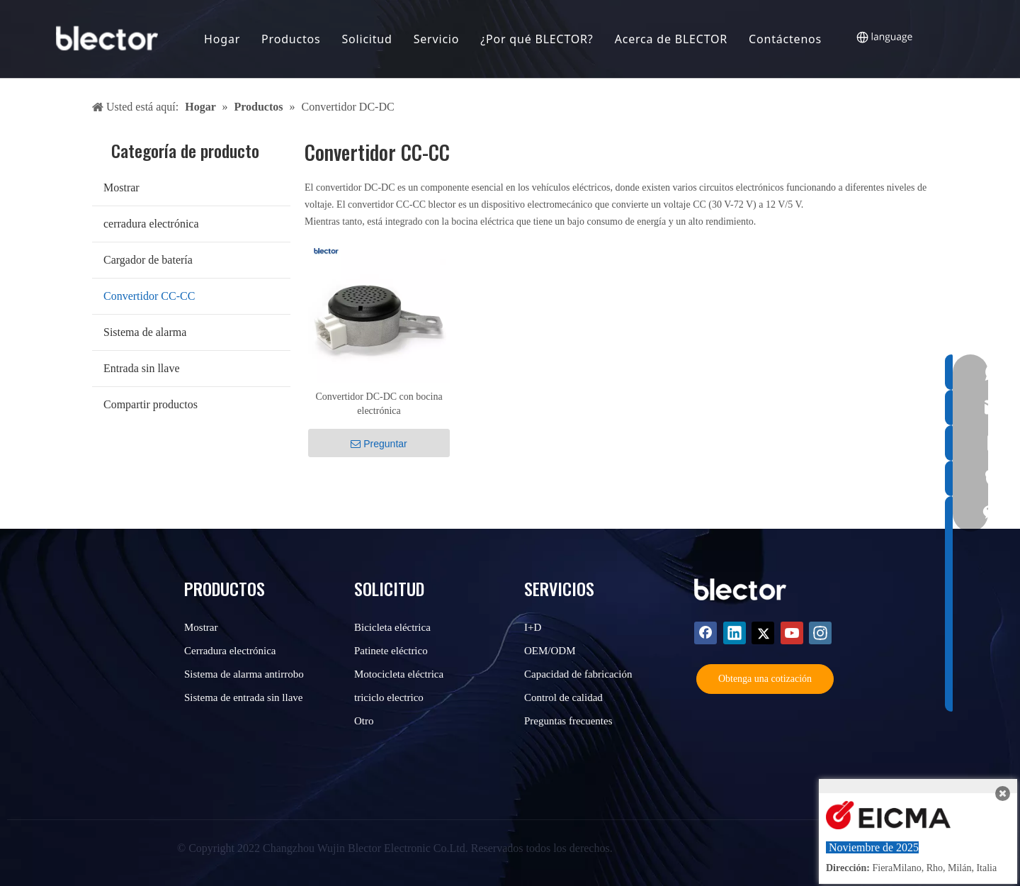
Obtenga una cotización (765, 678)
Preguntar (379, 443)
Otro (364, 721)
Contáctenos (785, 39)
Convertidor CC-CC (149, 296)
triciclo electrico (389, 697)
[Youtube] (792, 633)
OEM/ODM (550, 650)
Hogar (223, 39)
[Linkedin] (734, 633)
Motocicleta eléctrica (398, 674)
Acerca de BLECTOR (672, 39)
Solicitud (368, 39)
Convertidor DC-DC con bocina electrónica (378, 403)
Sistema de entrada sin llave (243, 697)
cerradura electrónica (151, 224)
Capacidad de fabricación (578, 674)
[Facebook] (705, 633)
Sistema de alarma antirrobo (244, 674)
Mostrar (121, 187)
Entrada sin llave (141, 368)
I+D (532, 627)
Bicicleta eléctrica (392, 627)
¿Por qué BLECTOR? (538, 39)
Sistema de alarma (144, 332)
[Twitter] (763, 633)
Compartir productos (150, 404)
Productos (291, 39)
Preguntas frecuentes (568, 721)
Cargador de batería (148, 260)
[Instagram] (820, 633)
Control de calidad (563, 697)
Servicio (437, 39)
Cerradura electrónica (230, 650)
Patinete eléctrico (391, 650)
